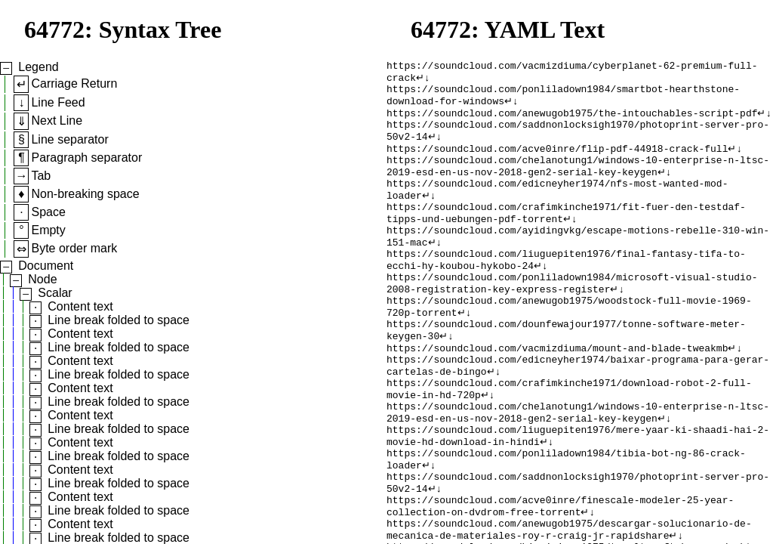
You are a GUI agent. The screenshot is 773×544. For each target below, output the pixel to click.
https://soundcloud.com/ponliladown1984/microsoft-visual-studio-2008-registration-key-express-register (571, 318)
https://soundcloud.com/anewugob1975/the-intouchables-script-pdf (571, 121)
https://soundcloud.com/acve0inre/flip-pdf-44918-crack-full (557, 162)
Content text (80, 306)
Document (45, 265)
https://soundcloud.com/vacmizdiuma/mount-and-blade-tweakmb (557, 393)
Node (42, 279)
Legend (38, 66)
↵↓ (423, 81)
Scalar (55, 292)
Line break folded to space (118, 320)
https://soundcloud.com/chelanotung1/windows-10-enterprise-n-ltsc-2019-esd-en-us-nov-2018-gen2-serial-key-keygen (577, 182)
